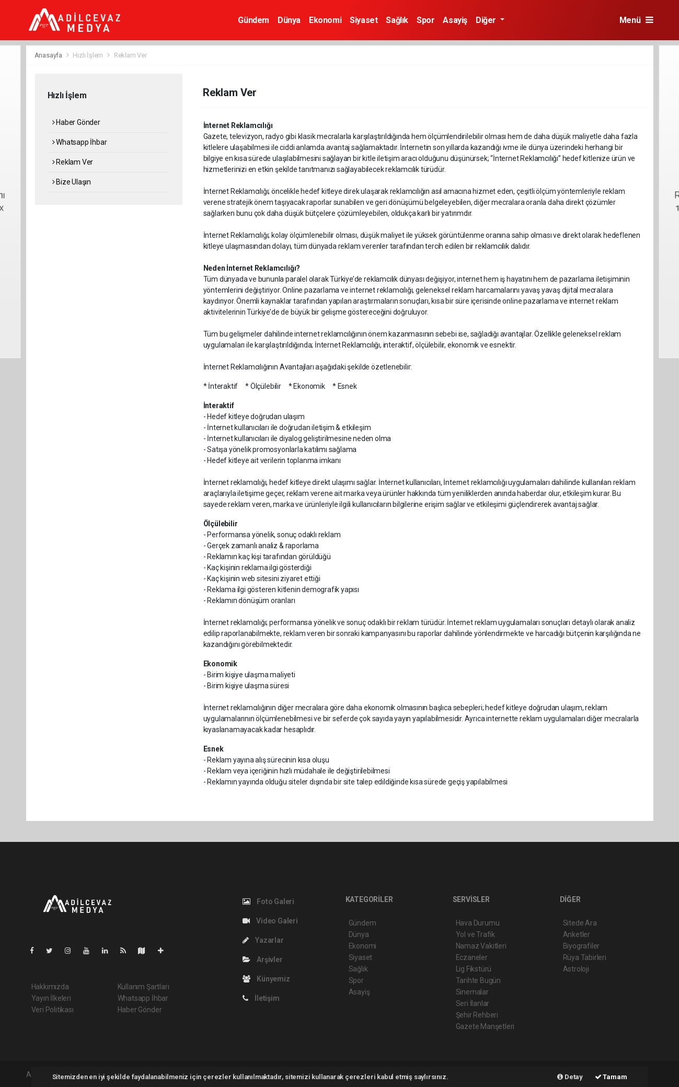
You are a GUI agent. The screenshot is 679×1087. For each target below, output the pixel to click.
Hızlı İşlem (88, 55)
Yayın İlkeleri (51, 998)
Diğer (487, 20)
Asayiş (455, 20)
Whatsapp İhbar (79, 142)
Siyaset (363, 20)
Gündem (253, 20)
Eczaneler (472, 957)
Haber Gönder (76, 122)
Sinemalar (472, 992)
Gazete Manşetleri (485, 1026)
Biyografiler (581, 946)
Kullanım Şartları (143, 986)
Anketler (576, 934)
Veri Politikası (52, 1009)
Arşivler (263, 959)
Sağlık (397, 20)
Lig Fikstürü (474, 969)
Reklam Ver (130, 55)
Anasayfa (49, 55)
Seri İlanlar (473, 1003)
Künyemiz (266, 979)
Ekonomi (325, 20)
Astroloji (576, 969)
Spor (425, 20)
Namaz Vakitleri (481, 946)
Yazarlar (263, 940)
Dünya (289, 20)
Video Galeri (270, 921)
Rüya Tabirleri (584, 957)
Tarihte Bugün (478, 980)
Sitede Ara (580, 923)
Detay (570, 1077)
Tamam (611, 1077)
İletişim (261, 998)
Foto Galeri (269, 901)
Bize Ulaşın (71, 182)
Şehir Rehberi (477, 1015)
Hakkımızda (50, 986)
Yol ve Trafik (476, 934)
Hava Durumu (478, 923)
